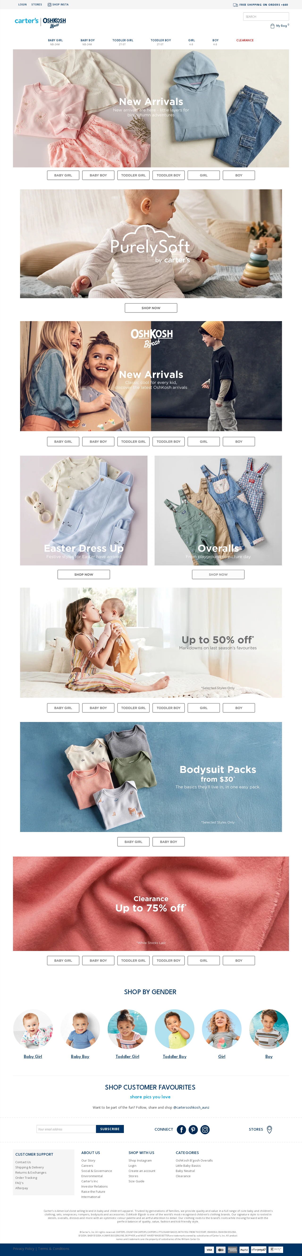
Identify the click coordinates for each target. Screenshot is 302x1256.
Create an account (142, 1171)
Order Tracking (26, 1177)
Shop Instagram (140, 1160)
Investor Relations (94, 1186)
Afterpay (21, 1188)
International (90, 1197)
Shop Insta (57, 5)
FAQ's (19, 1183)
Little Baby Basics (188, 1165)
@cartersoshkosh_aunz (191, 1107)
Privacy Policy (23, 1248)
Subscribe (110, 1129)
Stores (36, 4)
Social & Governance (96, 1171)
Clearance (183, 1176)
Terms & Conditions (53, 1248)
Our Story (88, 1160)
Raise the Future (93, 1191)
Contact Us (23, 1162)
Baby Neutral (185, 1171)
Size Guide (136, 1181)
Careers (87, 1165)
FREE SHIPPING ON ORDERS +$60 (260, 5)
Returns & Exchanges (30, 1172)
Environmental (92, 1176)
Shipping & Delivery (29, 1167)
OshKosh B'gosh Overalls (194, 1160)
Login (22, 4)
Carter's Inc (89, 1181)
